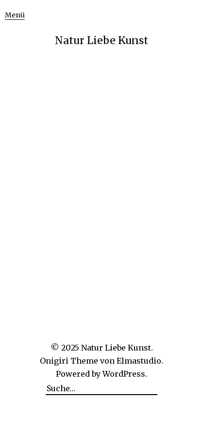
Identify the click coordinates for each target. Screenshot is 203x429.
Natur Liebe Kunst (101, 40)
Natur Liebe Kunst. (117, 347)
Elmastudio (139, 361)
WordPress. (124, 374)
